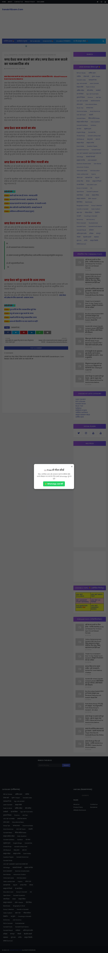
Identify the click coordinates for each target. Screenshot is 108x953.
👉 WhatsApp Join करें (54, 484)
